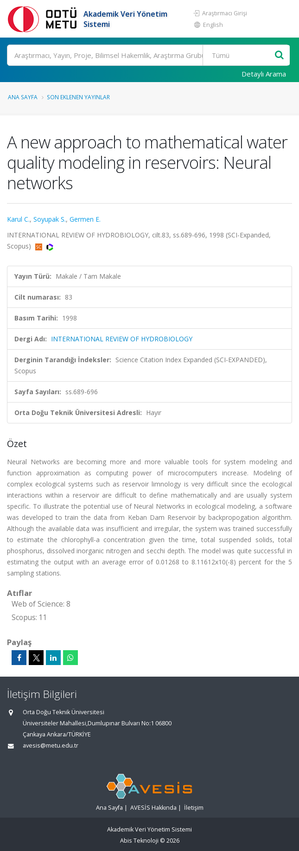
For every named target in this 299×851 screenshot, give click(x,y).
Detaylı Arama (264, 73)
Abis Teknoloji (139, 841)
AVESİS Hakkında (153, 808)
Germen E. (85, 219)
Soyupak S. (49, 219)
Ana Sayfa (23, 97)
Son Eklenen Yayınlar (78, 97)
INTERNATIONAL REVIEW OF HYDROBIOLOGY (121, 338)
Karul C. (18, 219)
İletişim (194, 808)
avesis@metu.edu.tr (50, 745)
